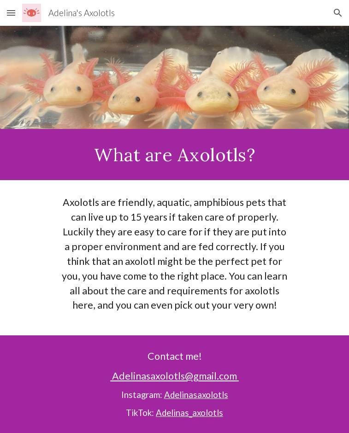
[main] (174, 154)
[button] (11, 12)
